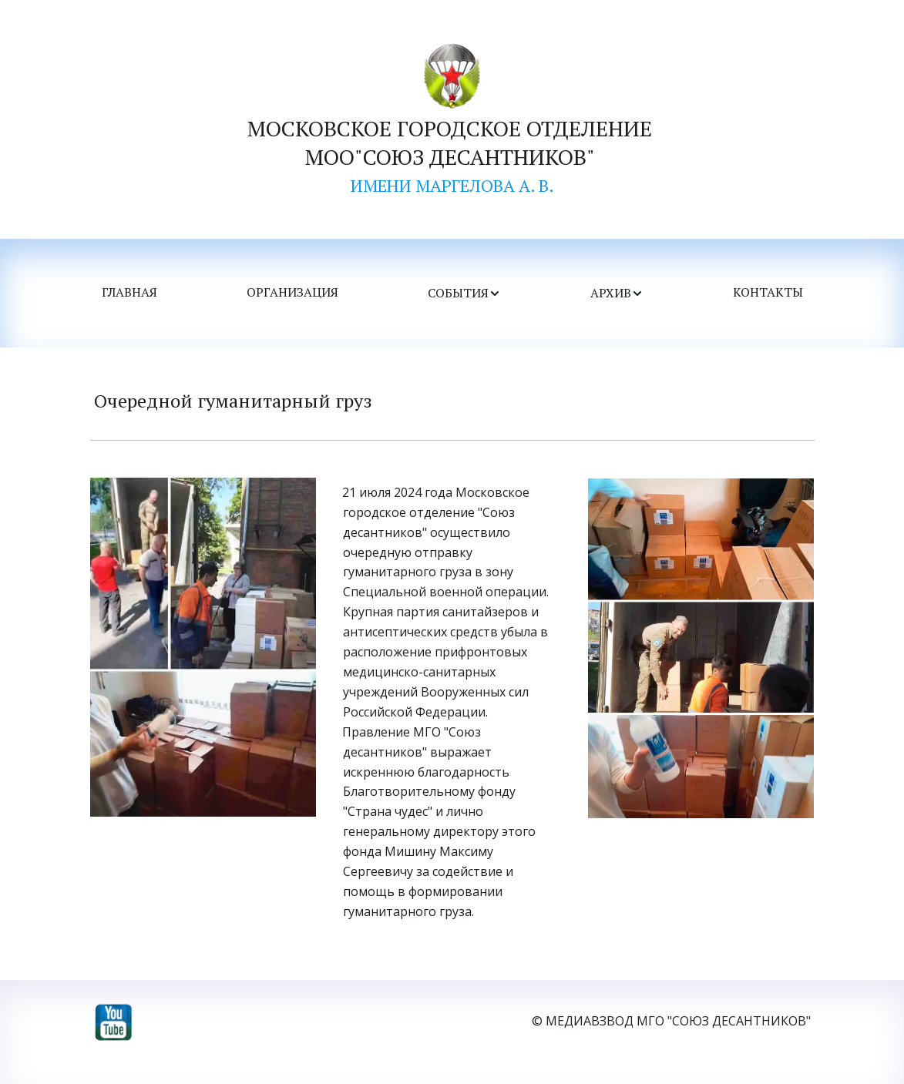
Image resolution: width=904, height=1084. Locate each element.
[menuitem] (129, 293)
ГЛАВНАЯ (129, 292)
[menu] (452, 293)
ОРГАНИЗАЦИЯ (292, 292)
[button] (464, 293)
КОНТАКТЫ (768, 292)
